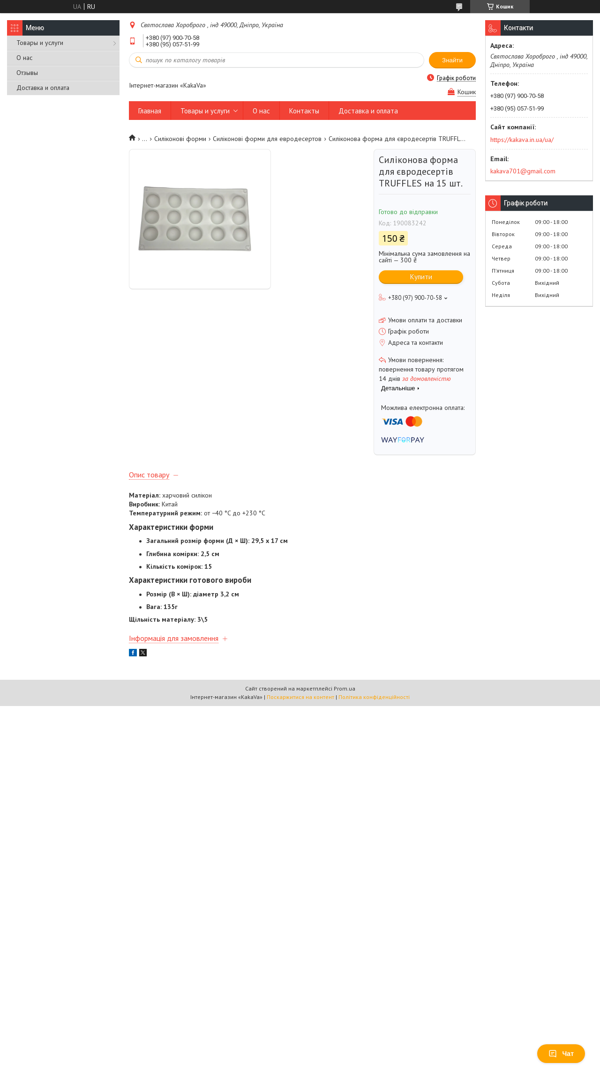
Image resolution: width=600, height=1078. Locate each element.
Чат (561, 1053)
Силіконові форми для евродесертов (267, 138)
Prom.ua (344, 688)
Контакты (304, 110)
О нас (24, 57)
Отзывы (27, 72)
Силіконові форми (180, 138)
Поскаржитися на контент (300, 696)
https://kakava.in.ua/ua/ (522, 139)
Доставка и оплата (42, 87)
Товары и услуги (39, 42)
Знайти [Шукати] (452, 60)
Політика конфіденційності (374, 696)
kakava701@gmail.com (522, 171)
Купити (421, 276)
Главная (149, 110)
